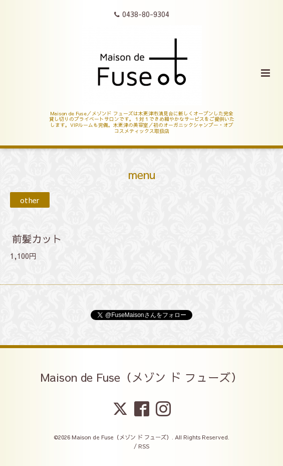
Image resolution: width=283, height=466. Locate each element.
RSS (143, 446)
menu (141, 174)
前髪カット (37, 238)
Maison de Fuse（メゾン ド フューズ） (141, 377)
